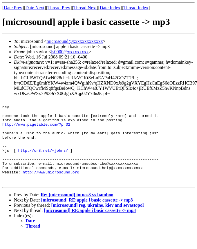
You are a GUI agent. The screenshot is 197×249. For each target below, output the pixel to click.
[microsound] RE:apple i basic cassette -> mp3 (87, 215)
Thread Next (85, 7)
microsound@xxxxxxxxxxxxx (74, 41)
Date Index (110, 7)
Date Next (35, 7)
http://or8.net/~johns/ (43, 159)
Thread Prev (58, 7)
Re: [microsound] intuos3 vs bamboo (77, 210)
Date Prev (13, 7)
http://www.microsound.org (51, 185)
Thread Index (135, 7)
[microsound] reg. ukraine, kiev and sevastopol (97, 220)
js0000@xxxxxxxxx (69, 51)
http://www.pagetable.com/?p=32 (36, 128)
